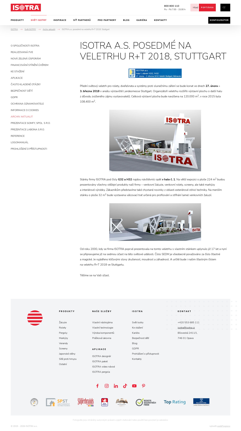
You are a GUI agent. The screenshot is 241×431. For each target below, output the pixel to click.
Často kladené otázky (26, 84)
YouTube (134, 386)
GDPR (14, 97)
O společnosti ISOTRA (25, 45)
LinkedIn (116, 386)
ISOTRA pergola (101, 372)
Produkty (17, 20)
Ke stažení (17, 71)
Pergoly (63, 333)
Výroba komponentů (103, 333)
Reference (18, 136)
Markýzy (63, 338)
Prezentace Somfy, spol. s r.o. (30, 123)
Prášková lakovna (101, 338)
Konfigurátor (219, 20)
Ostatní (63, 364)
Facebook (97, 386)
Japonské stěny (67, 353)
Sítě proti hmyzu (68, 359)
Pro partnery (107, 20)
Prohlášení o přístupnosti (29, 149)
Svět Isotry (137, 322)
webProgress (223, 426)
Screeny (63, 348)
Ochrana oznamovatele (27, 103)
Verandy (63, 343)
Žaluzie (63, 322)
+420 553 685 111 (189, 322)
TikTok (125, 386)
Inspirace (59, 20)
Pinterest (143, 386)
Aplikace (17, 78)
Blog (126, 20)
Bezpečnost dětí (22, 91)
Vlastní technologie (102, 327)
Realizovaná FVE (22, 52)
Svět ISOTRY (39, 20)
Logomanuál (19, 142)
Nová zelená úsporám (26, 58)
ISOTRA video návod (103, 366)
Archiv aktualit (22, 116)
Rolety (62, 327)
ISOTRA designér (101, 356)
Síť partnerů (82, 20)
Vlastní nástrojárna (102, 322)
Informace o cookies (25, 110)
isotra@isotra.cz (186, 327)
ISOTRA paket (100, 361)
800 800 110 (167, 6)
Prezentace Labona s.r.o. (28, 129)
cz (224, 7)
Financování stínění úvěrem (29, 65)
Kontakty (160, 20)
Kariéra (141, 20)
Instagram (107, 386)
